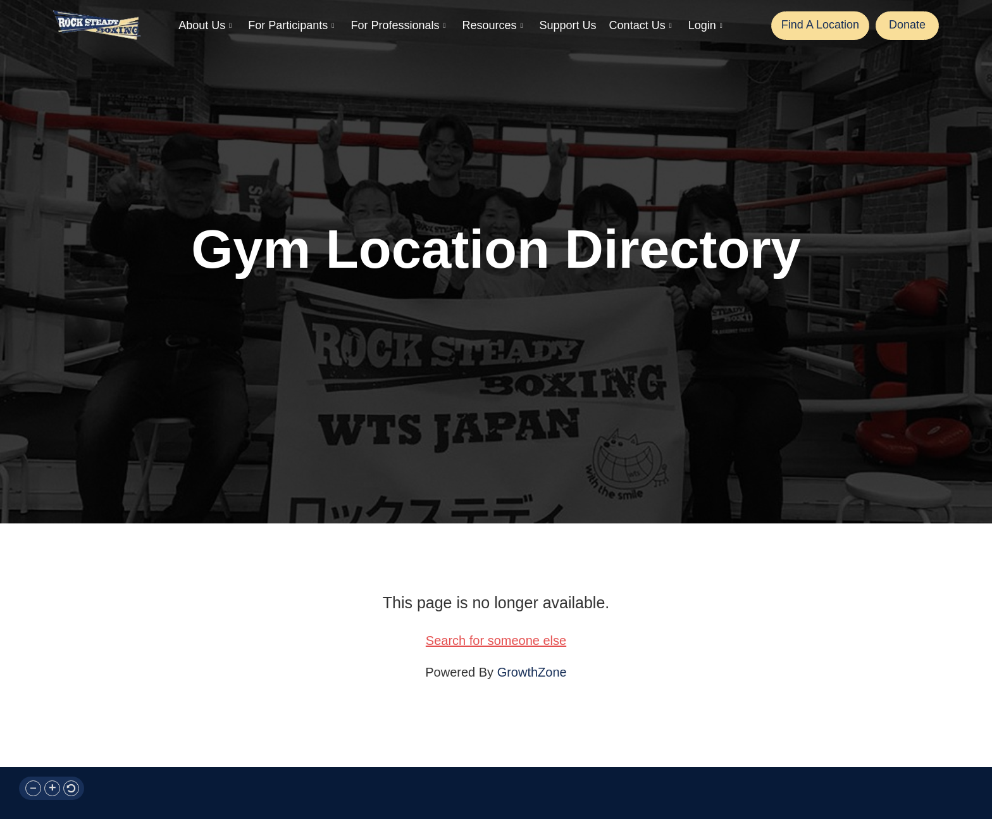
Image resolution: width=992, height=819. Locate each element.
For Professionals (397, 25)
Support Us (568, 25)
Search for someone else (496, 640)
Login (705, 25)
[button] (33, 788)
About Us (205, 25)
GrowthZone (532, 672)
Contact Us (640, 25)
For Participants (291, 25)
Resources (492, 25)
